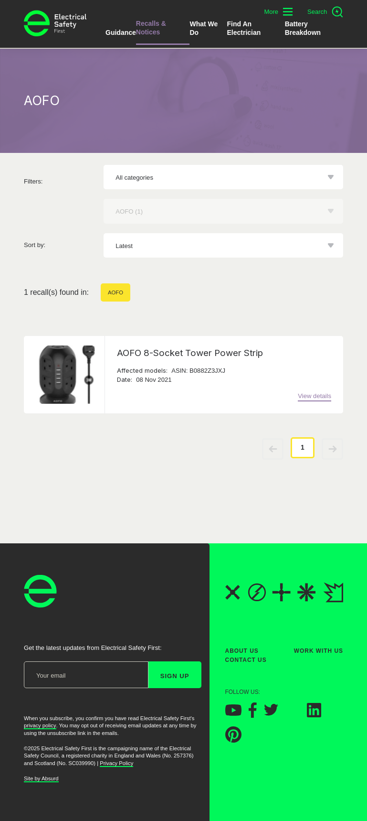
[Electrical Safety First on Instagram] (292, 715)
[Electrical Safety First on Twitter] (271, 713)
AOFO (115, 292)
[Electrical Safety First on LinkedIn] (314, 715)
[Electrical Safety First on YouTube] (233, 713)
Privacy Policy (116, 763)
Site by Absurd (41, 778)
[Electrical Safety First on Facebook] (253, 715)
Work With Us (318, 651)
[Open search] (325, 12)
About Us (242, 651)
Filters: (33, 181)
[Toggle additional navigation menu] (278, 11)
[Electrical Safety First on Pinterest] (233, 740)
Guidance (120, 32)
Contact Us (246, 660)
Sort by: (34, 244)
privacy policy (40, 725)
